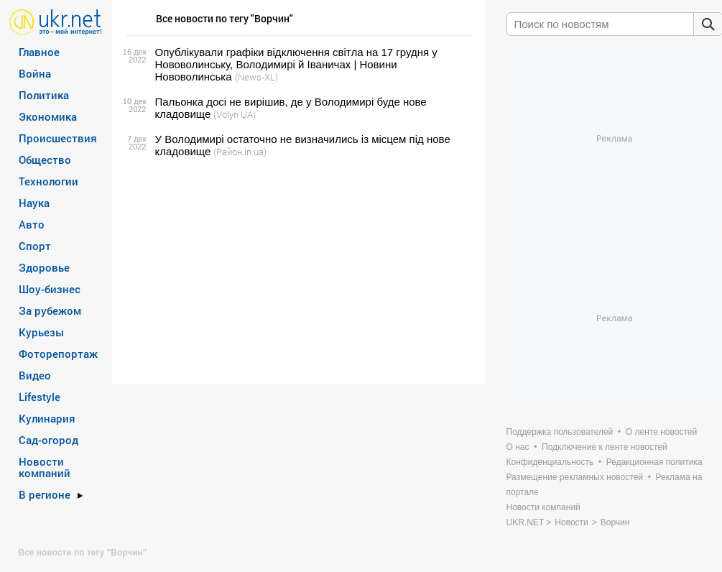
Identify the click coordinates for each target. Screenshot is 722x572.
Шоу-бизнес (49, 289)
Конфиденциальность (550, 462)
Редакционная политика (654, 462)
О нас (517, 447)
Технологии (48, 181)
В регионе (44, 494)
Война (35, 73)
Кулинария (47, 418)
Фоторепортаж (58, 353)
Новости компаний (44, 467)
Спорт (35, 246)
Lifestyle (39, 396)
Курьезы (41, 332)
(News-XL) (256, 76)
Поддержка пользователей (560, 432)
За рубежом (50, 310)
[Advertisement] (296, 271)
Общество (45, 159)
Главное (39, 51)
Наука (34, 202)
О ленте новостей (661, 432)
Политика (44, 95)
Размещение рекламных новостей (575, 477)
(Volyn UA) (234, 114)
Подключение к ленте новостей (604, 447)
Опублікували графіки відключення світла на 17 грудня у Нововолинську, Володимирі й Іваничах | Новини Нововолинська (296, 64)
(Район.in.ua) (240, 151)
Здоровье (44, 267)
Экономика (48, 116)
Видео (35, 375)
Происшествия (58, 138)
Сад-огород (48, 440)
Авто (32, 224)
